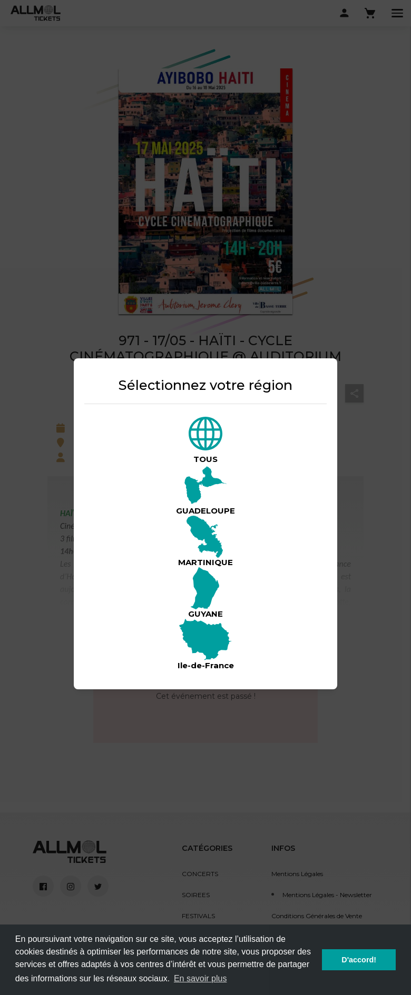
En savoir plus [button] (200, 978)
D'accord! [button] (358, 960)
